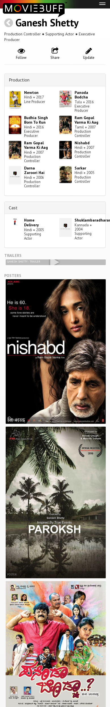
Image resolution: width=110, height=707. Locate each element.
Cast (13, 207)
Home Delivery (31, 222)
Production (19, 80)
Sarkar (80, 168)
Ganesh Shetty (47, 22)
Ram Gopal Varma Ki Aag (86, 120)
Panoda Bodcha (81, 95)
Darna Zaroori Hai (34, 170)
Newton (31, 92)
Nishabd (82, 142)
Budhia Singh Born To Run (36, 120)
